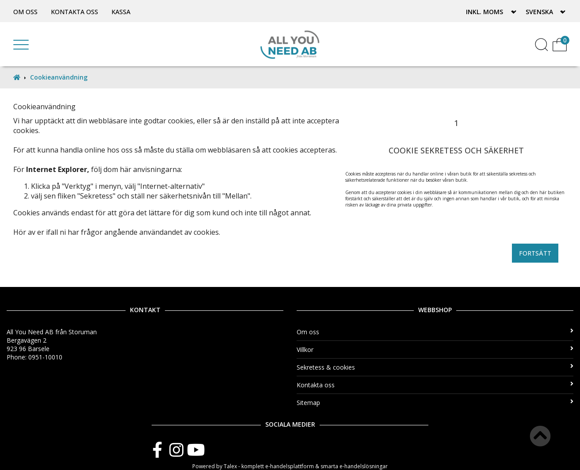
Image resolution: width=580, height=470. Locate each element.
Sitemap (435, 402)
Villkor (435, 349)
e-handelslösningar (364, 466)
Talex (230, 466)
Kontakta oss (74, 12)
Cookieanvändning (59, 77)
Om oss (25, 12)
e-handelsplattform (289, 466)
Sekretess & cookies (435, 367)
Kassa (120, 12)
